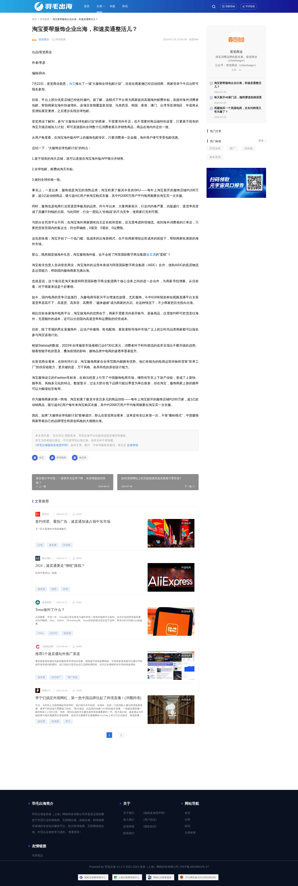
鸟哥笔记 (37, 855)
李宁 (67, 721)
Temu (40, 633)
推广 (232, 148)
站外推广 (56, 677)
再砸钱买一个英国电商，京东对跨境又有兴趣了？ (237, 109)
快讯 (125, 6)
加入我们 (128, 819)
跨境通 (55, 721)
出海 (40, 545)
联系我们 (128, 833)
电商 (54, 589)
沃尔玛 (53, 633)
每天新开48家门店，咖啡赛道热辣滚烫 (238, 97)
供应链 (248, 148)
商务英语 (215, 157)
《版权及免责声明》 (154, 813)
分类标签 (190, 832)
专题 (112, 6)
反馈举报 (132, 445)
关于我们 (128, 813)
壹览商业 (44, 39)
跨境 (65, 589)
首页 (86, 6)
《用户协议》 (150, 819)
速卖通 (151, 254)
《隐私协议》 (150, 826)
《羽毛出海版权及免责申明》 (52, 445)
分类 (99, 6)
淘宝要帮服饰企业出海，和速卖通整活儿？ (237, 84)
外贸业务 (215, 148)
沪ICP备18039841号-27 (194, 866)
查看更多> (74, 832)
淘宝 (72, 83)
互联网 (66, 545)
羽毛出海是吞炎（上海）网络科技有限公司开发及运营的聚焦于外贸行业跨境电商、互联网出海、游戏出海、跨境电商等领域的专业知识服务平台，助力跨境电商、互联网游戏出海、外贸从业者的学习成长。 (68, 823)
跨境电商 (44, 19)
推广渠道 (72, 677)
